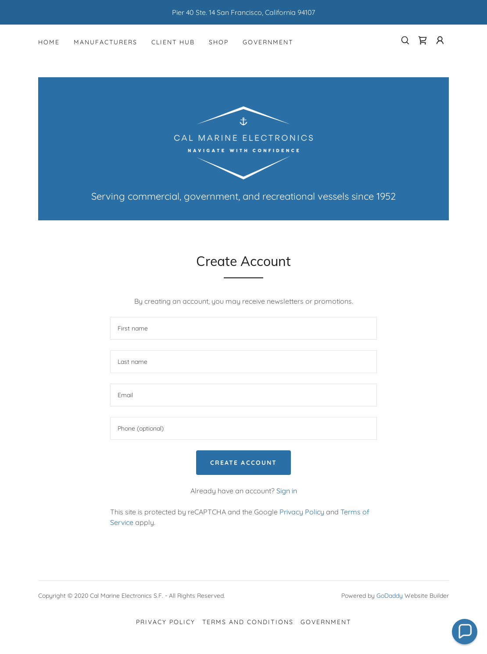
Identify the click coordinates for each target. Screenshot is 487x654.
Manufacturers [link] (105, 42)
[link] (422, 40)
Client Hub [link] (173, 42)
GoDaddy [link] (389, 596)
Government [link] (268, 42)
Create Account (243, 463)
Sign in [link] (286, 490)
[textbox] (243, 328)
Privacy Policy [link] (301, 511)
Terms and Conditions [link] (247, 622)
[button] (440, 40)
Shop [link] (219, 42)
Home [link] (49, 42)
